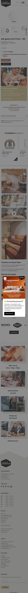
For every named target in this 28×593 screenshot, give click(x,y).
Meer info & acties (9, 313)
